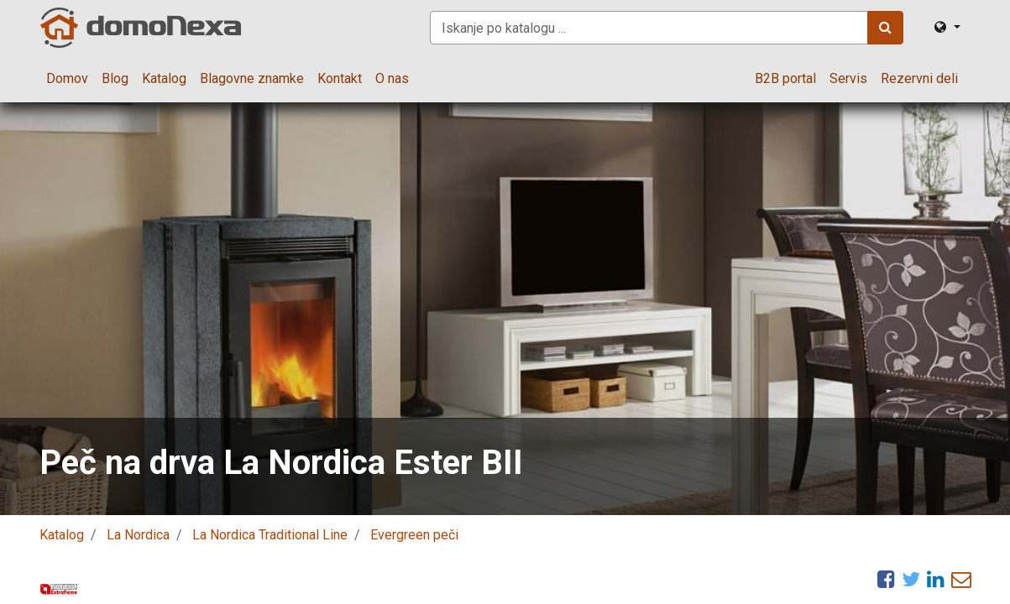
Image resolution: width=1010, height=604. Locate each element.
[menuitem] (67, 79)
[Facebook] (886, 579)
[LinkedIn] (936, 579)
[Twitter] (911, 579)
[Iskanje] (885, 27)
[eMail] (961, 579)
